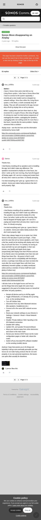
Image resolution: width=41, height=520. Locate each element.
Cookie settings (23, 394)
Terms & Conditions (9, 394)
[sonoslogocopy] (20, 4)
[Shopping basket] (37, 4)
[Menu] (4, 4)
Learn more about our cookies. (22, 505)
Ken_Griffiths (9, 85)
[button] (2, 13)
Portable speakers (9, 25)
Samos (7, 159)
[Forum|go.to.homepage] (16, 13)
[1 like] (10, 368)
